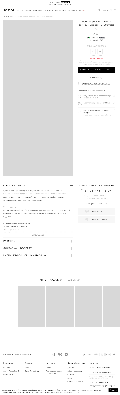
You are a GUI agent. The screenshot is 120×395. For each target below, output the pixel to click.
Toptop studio (64, 10)
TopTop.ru (9, 10)
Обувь (34, 10)
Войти (105, 10)
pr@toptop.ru (109, 386)
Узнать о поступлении (96, 70)
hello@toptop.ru (102, 382)
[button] (38, 185)
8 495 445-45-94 (103, 367)
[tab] (51, 281)
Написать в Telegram (102, 372)
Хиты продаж (76, 10)
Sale (84, 10)
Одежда (28, 10)
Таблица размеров (96, 46)
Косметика (53, 10)
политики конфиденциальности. (66, 392)
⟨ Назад (6, 17)
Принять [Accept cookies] (113, 390)
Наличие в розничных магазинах (96, 83)
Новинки (20, 10)
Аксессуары (43, 10)
